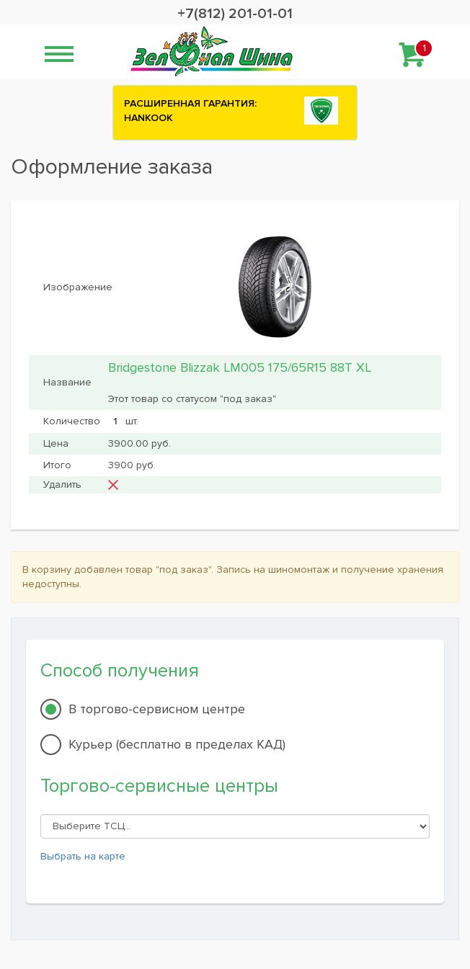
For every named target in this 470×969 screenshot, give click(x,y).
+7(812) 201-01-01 (235, 13)
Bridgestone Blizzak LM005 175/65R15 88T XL (239, 367)
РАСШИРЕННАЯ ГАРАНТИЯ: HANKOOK (190, 110)
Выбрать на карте (82, 856)
